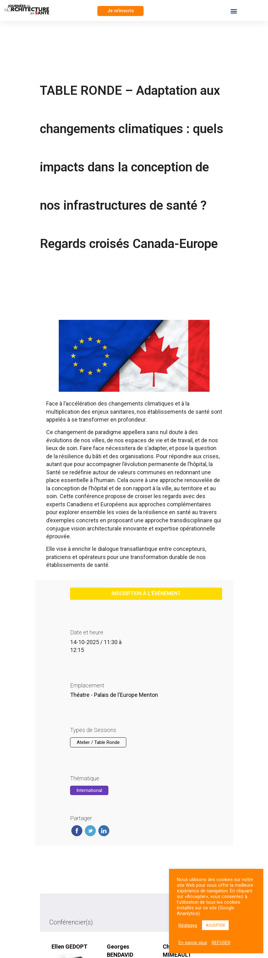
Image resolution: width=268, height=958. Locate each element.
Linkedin (103, 830)
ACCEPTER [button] (215, 925)
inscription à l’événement (146, 593)
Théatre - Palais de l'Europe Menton (114, 695)
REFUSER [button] (221, 942)
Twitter (90, 830)
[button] (120, 11)
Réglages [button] (187, 925)
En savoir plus (192, 942)
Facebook (76, 830)
